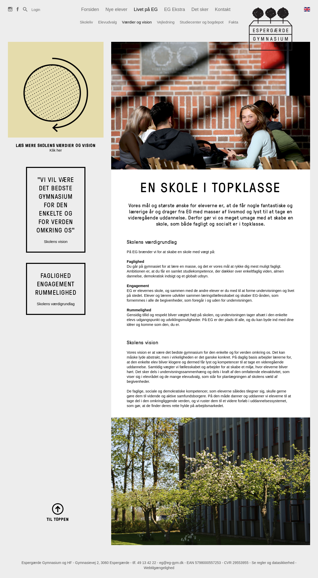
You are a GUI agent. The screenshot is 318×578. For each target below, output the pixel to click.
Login (35, 9)
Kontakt (223, 9)
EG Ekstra (174, 9)
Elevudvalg (107, 22)
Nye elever (116, 9)
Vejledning (165, 22)
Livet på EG (146, 9)
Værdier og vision (137, 22)
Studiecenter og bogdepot (202, 22)
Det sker (200, 9)
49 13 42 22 (146, 563)
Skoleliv (86, 22)
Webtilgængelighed (159, 568)
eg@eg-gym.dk (171, 563)
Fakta (233, 22)
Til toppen (58, 519)
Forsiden (90, 9)
